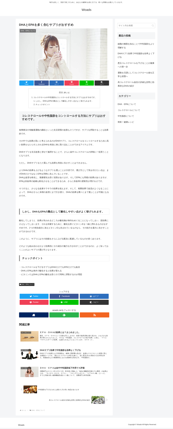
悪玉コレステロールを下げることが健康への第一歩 (136, 65)
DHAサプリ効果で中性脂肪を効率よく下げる (136, 55)
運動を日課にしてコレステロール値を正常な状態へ (136, 74)
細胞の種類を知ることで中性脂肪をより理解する (136, 46)
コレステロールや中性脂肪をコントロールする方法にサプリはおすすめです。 (65, 98)
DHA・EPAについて (27, 285)
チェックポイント (43, 105)
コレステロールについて (129, 110)
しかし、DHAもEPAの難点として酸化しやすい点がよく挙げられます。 (65, 101)
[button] (153, 25)
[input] (136, 25)
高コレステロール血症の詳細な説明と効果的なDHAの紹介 (136, 84)
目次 (61, 92)
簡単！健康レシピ (126, 122)
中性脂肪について (126, 116)
